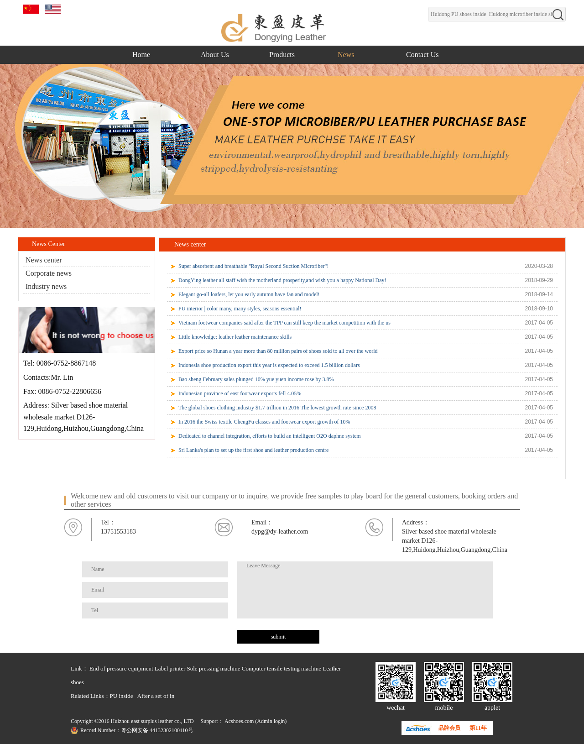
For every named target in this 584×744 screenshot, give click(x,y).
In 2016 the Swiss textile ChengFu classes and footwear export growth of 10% (264, 422)
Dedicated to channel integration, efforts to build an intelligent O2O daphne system (269, 436)
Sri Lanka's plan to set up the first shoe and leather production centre (253, 450)
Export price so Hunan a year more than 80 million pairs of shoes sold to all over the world (278, 351)
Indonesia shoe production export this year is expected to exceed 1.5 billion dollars (269, 365)
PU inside (121, 695)
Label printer (170, 668)
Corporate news (49, 273)
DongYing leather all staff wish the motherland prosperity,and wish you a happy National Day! (282, 280)
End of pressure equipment (121, 668)
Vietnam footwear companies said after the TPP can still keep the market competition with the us (284, 323)
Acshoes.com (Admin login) (255, 721)
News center (44, 260)
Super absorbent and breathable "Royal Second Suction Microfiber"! (253, 266)
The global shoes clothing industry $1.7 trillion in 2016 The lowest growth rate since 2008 (277, 407)
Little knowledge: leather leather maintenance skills (235, 337)
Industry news (46, 286)
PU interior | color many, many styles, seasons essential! (240, 308)
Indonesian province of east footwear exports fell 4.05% (239, 393)
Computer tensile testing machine (281, 668)
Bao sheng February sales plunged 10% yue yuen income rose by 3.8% (256, 379)
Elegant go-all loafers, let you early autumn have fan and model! (249, 294)
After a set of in (156, 695)
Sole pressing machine (213, 668)
